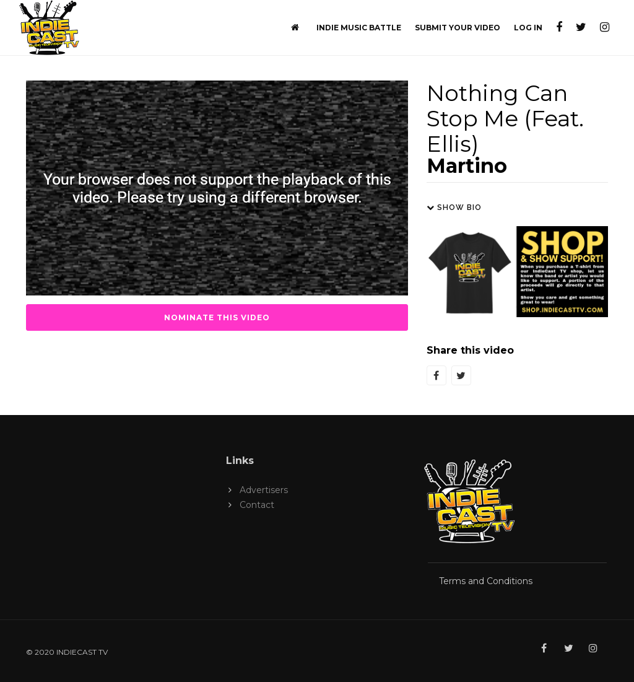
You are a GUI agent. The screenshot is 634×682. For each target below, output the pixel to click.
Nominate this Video (217, 317)
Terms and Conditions (485, 581)
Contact (257, 504)
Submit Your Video (457, 27)
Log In (528, 27)
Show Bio (454, 207)
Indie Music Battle (358, 27)
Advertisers (264, 490)
